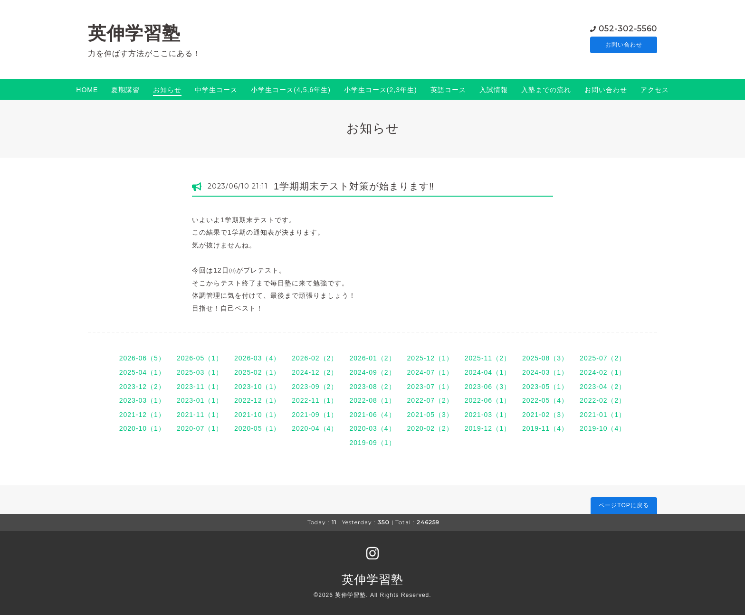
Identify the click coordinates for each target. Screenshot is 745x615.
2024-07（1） (430, 372)
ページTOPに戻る (624, 505)
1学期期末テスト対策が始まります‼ (354, 186)
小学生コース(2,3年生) (380, 90)
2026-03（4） (257, 358)
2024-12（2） (315, 372)
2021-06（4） (372, 414)
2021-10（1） (257, 414)
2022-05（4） (545, 400)
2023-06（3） (488, 386)
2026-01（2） (372, 358)
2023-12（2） (142, 386)
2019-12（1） (488, 428)
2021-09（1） (315, 414)
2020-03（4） (372, 428)
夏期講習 (125, 90)
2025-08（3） (545, 358)
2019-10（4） (603, 428)
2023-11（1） (200, 386)
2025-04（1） (142, 372)
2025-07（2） (603, 358)
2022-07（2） (430, 400)
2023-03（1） (142, 400)
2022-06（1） (488, 400)
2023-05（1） (545, 386)
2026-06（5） (142, 358)
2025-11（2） (488, 358)
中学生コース (216, 90)
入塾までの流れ (546, 90)
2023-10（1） (257, 386)
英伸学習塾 (134, 33)
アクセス (654, 90)
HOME (87, 90)
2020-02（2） (430, 428)
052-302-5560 (628, 28)
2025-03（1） (200, 372)
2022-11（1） (315, 400)
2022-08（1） (372, 400)
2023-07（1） (430, 386)
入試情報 (493, 90)
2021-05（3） (430, 414)
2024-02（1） (603, 372)
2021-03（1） (488, 414)
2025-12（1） (430, 358)
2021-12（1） (142, 414)
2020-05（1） (257, 428)
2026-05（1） (200, 358)
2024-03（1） (545, 372)
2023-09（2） (315, 386)
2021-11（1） (200, 414)
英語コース (448, 90)
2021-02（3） (545, 414)
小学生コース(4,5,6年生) (290, 90)
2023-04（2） (603, 386)
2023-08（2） (372, 386)
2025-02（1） (257, 372)
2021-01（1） (603, 414)
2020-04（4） (315, 428)
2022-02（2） (603, 400)
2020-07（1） (200, 428)
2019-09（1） (372, 442)
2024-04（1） (488, 372)
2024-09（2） (372, 372)
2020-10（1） (142, 428)
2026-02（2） (315, 358)
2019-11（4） (545, 428)
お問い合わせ (623, 45)
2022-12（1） (257, 400)
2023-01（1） (200, 400)
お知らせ (167, 90)
